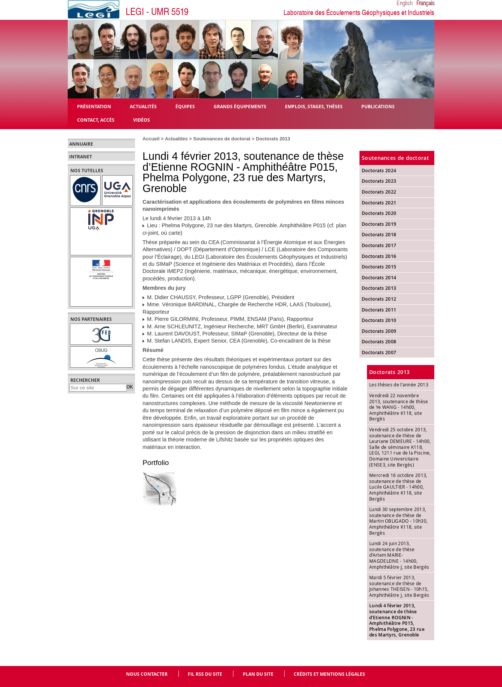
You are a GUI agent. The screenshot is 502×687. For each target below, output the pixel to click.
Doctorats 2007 (379, 352)
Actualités (176, 139)
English (405, 3)
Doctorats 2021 (379, 203)
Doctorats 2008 (379, 341)
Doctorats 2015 (379, 267)
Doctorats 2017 (379, 245)
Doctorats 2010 (379, 320)
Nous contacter (147, 674)
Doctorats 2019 (379, 224)
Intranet (80, 157)
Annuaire (81, 144)
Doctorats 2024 (379, 170)
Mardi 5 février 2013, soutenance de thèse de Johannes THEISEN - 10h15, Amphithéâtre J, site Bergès (399, 586)
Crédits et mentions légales (329, 674)
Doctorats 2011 (379, 310)
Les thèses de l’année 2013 (398, 384)
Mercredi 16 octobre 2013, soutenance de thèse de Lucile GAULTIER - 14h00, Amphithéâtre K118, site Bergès (398, 486)
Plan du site (258, 674)
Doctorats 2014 (379, 277)
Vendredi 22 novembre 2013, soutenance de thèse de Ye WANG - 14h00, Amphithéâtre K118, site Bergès (398, 407)
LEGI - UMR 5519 (157, 12)
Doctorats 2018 (379, 234)
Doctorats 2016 (379, 256)
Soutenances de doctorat (221, 139)
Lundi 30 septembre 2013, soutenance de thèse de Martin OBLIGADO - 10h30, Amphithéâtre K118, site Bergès (398, 520)
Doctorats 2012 (379, 299)
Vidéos (141, 119)
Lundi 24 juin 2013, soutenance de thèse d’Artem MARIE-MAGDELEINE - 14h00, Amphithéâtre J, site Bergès (399, 554)
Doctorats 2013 (273, 139)
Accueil (151, 139)
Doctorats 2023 (379, 181)
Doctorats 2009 (379, 331)
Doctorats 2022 (379, 192)
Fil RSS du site (205, 674)
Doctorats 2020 (379, 213)
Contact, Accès (95, 119)
